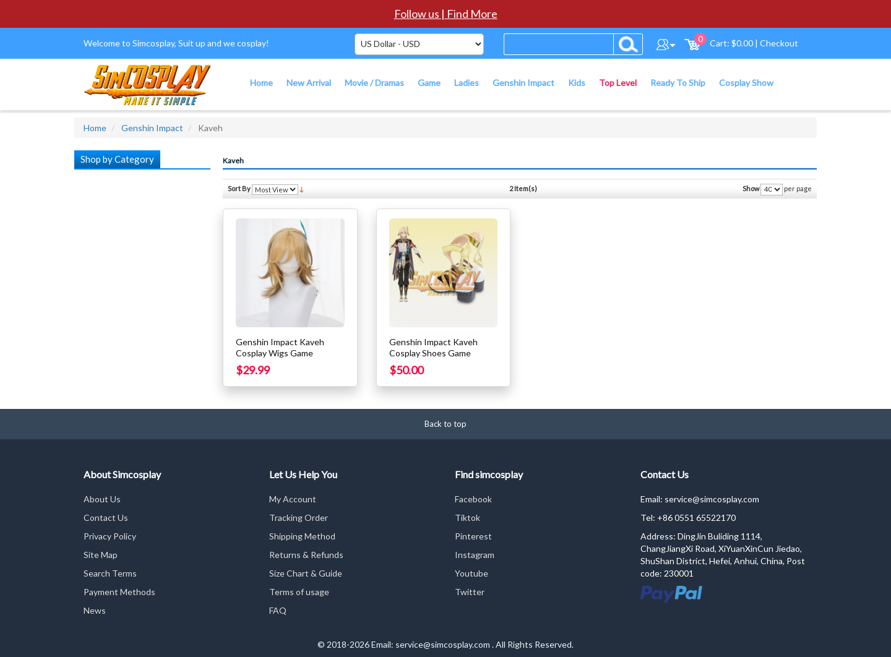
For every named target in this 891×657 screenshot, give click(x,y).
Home (95, 127)
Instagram (474, 554)
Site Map (101, 554)
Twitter (469, 591)
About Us (102, 499)
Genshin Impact (152, 127)
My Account (292, 499)
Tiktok (467, 517)
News (95, 610)
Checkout (779, 43)
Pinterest (473, 536)
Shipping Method (302, 536)
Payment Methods (119, 591)
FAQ (277, 610)
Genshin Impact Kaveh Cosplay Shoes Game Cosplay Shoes (433, 353)
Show (750, 188)
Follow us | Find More (445, 13)
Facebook (473, 499)
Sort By (239, 188)
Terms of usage (299, 591)
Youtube (471, 573)
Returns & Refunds (306, 554)
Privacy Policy (110, 536)
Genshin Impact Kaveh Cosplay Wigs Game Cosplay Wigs (280, 353)
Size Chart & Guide (305, 573)
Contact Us (106, 517)
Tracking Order (298, 517)
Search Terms (110, 573)
